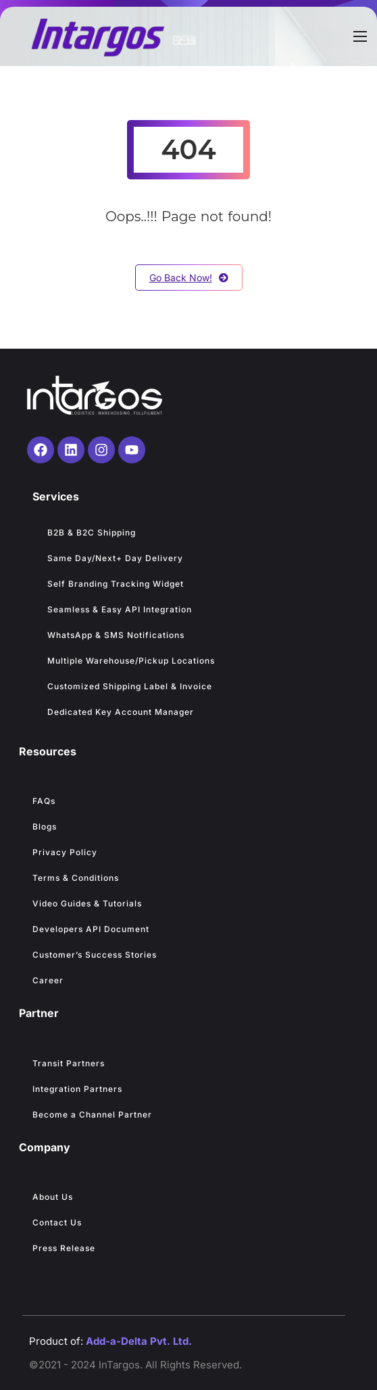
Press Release (63, 1248)
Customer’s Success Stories (94, 955)
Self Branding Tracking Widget (115, 584)
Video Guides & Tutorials (87, 903)
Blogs (44, 826)
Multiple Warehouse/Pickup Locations (131, 661)
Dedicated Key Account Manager (120, 712)
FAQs (43, 801)
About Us (52, 1197)
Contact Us (57, 1222)
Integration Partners (77, 1089)
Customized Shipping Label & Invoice (129, 686)
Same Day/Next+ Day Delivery (116, 558)
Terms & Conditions (75, 878)
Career (48, 980)
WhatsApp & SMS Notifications (115, 635)
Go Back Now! (188, 277)
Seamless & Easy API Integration (119, 609)
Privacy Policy (64, 852)
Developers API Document (90, 929)
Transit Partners (68, 1063)
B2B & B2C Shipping (91, 532)
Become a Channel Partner (92, 1114)
